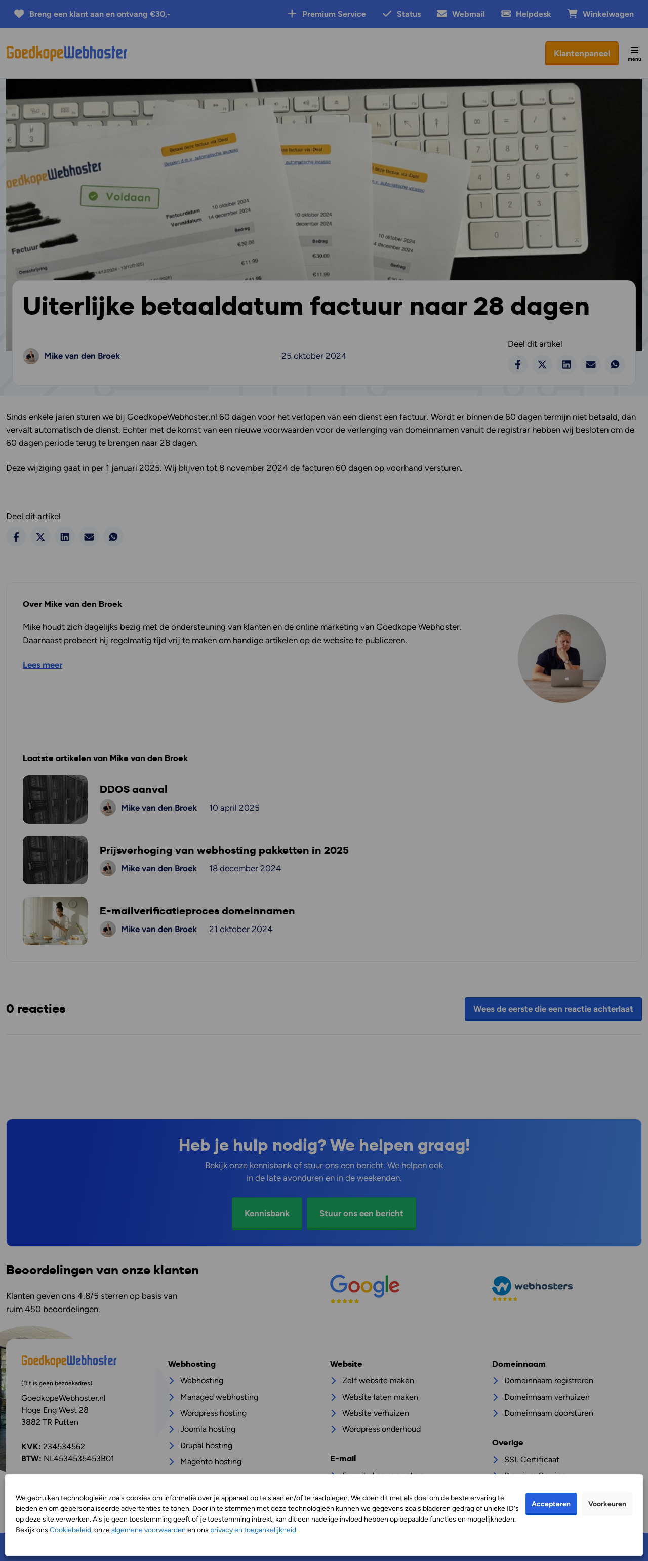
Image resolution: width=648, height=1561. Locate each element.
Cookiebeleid (70, 1530)
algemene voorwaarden (148, 1530)
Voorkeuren (607, 1504)
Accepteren (551, 1504)
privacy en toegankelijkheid (253, 1530)
